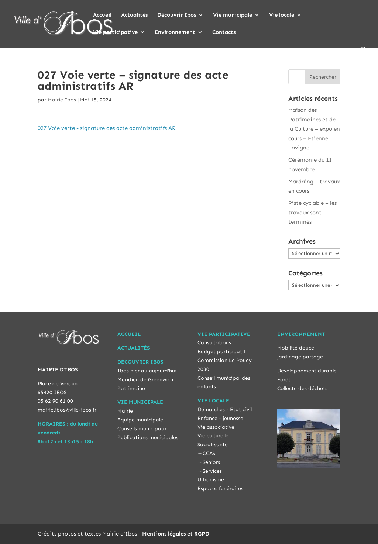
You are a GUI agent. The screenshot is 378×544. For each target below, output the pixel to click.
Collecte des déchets (302, 388)
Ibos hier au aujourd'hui (146, 371)
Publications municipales (147, 437)
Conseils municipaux (142, 429)
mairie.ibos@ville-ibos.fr (67, 410)
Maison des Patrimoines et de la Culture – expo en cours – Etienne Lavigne (314, 129)
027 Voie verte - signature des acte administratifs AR (106, 128)
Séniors (211, 462)
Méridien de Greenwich (145, 379)
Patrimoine (131, 388)
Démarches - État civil (224, 409)
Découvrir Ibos (176, 15)
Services (212, 471)
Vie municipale (232, 15)
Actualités (134, 15)
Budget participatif (221, 351)
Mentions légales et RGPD (175, 533)
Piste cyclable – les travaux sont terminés (312, 212)
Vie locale (281, 15)
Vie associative (215, 427)
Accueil (102, 15)
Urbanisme (210, 479)
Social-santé (212, 444)
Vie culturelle (212, 436)
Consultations (214, 343)
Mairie (125, 411)
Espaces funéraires (220, 488)
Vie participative (115, 32)
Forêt (284, 379)
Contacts (224, 32)
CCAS (209, 453)
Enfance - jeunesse (220, 418)
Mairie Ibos (62, 100)
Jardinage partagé (300, 357)
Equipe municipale (140, 420)
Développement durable (307, 371)
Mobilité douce (295, 348)
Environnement (175, 32)
